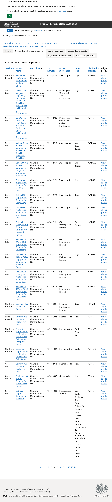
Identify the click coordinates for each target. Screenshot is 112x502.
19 (69, 467)
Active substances (64, 69)
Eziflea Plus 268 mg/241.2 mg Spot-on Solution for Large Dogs (22, 276)
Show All (7, 43)
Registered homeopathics (59, 55)
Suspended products (77, 51)
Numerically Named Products (83, 43)
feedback (38, 30)
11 (45, 467)
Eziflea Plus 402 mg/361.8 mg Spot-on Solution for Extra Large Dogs (22, 293)
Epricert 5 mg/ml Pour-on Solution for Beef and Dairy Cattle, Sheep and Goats (22, 337)
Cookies (62, 11)
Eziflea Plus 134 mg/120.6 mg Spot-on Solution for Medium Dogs (22, 260)
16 (60, 467)
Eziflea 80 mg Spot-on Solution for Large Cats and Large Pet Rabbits (22, 169)
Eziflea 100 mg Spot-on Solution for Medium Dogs (21, 80)
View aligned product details (105, 79)
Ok (10, 16)
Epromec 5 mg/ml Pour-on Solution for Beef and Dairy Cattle (22, 354)
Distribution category (93, 69)
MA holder (35, 68)
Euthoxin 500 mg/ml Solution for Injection (22, 395)
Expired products (55, 51)
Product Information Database (58, 23)
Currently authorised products (29, 51)
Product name (19, 69)
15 (57, 467)
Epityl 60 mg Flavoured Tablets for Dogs (21, 320)
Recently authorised (29, 46)
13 (51, 467)
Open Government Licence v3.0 (46, 496)
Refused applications (85, 55)
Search (42, 46)
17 (63, 467)
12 (48, 467)
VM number (51, 69)
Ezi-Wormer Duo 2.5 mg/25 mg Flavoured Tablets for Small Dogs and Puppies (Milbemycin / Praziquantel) (22, 102)
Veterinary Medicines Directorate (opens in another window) (26, 492)
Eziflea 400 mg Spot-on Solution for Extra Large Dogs (21, 212)
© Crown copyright (101, 496)
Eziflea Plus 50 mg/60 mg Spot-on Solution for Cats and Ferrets (22, 228)
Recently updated (11, 46)
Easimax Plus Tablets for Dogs (22, 306)
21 (75, 467)
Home (8, 51)
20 (72, 467)
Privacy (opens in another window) (35, 489)
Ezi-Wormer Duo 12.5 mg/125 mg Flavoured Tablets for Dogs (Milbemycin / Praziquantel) (22, 128)
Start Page (7, 35)
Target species (78, 69)
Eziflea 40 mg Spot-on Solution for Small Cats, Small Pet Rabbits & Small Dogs (22, 150)
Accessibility (15, 489)
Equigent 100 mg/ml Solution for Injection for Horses (22, 381)
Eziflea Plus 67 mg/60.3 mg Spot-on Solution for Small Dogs (21, 244)
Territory (9, 68)
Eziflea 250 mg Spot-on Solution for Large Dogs (21, 199)
